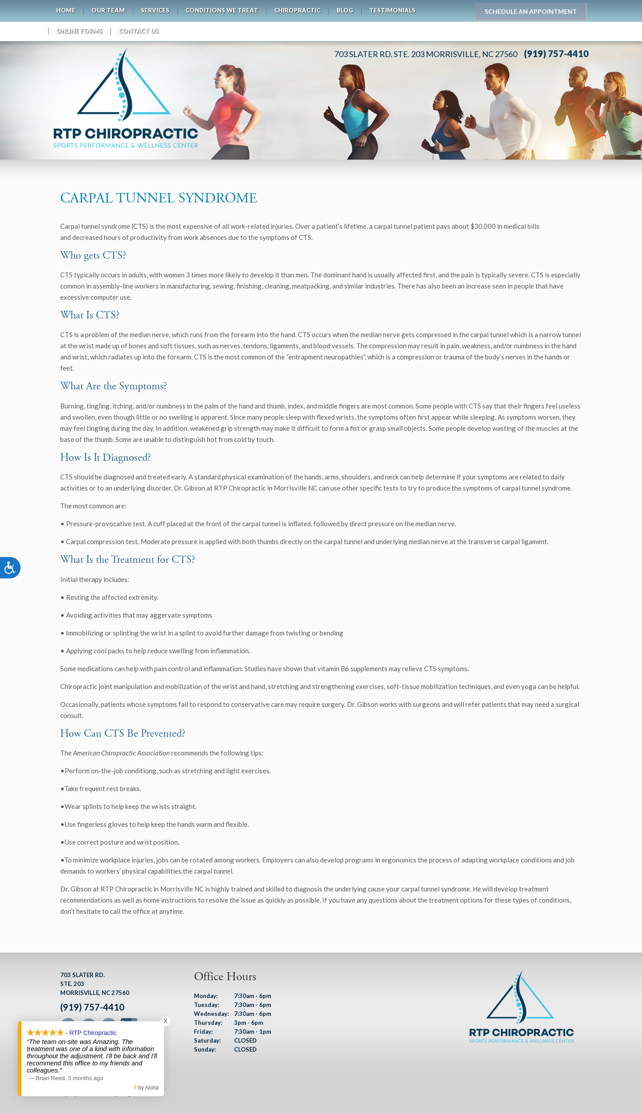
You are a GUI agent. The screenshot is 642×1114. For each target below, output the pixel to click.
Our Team (108, 10)
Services (155, 10)
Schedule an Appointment (531, 11)
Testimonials (392, 10)
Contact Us (139, 30)
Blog (345, 10)
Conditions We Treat (221, 10)
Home (65, 10)
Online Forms (79, 30)
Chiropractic (297, 10)
